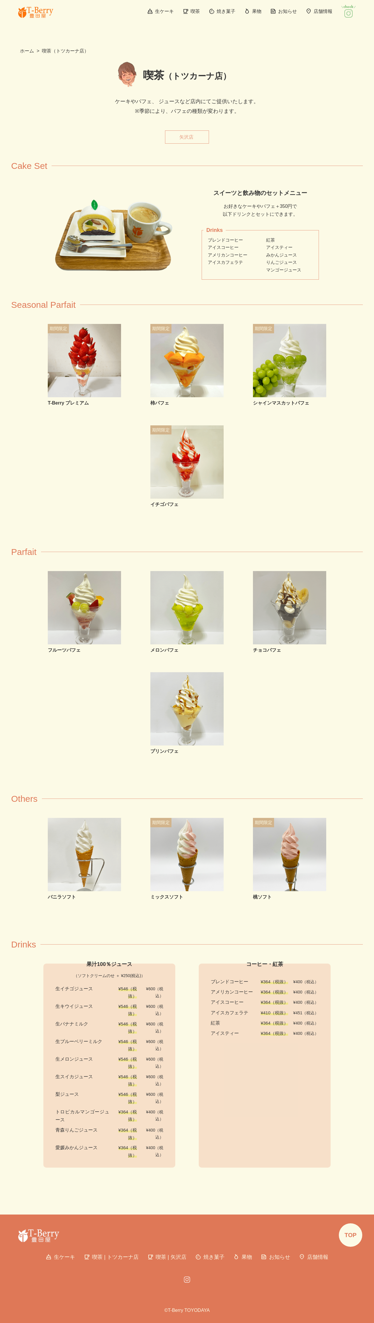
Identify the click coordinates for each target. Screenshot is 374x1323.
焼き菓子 (222, 11)
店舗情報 (319, 11)
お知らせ (283, 11)
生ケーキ (160, 11)
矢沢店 (186, 137)
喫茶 (191, 11)
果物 (252, 11)
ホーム (27, 50)
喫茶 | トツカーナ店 (111, 1257)
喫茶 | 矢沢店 (166, 1257)
